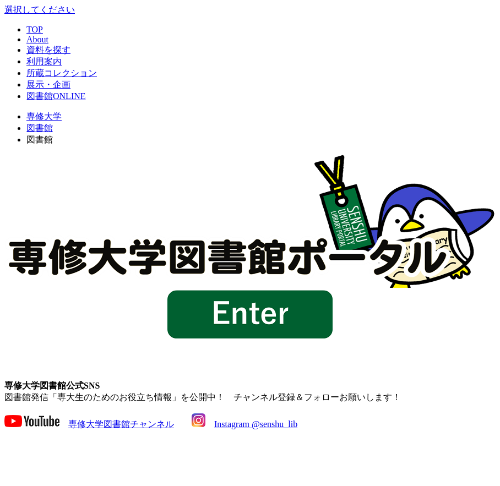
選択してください (39, 9)
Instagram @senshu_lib (255, 424)
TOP (34, 29)
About (37, 39)
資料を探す (48, 49)
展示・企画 (48, 84)
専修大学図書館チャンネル (121, 424)
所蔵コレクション (61, 73)
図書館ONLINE (56, 96)
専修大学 (44, 116)
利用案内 (44, 61)
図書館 (39, 128)
